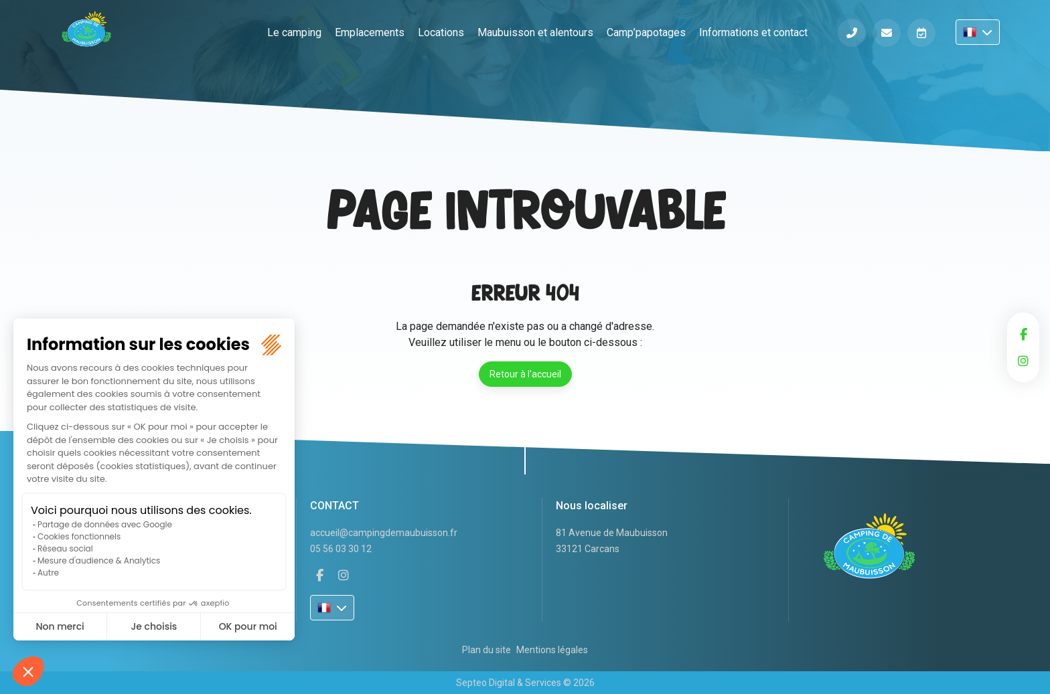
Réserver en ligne (921, 33)
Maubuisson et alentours (535, 32)
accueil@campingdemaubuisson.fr (383, 532)
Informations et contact (753, 32)
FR (978, 32)
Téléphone (852, 33)
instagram (1023, 360)
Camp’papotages (646, 32)
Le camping (294, 32)
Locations (441, 32)
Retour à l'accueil (525, 374)
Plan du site (486, 649)
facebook (1023, 334)
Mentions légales (552, 649)
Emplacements (369, 32)
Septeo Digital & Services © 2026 (525, 682)
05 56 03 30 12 (341, 548)
